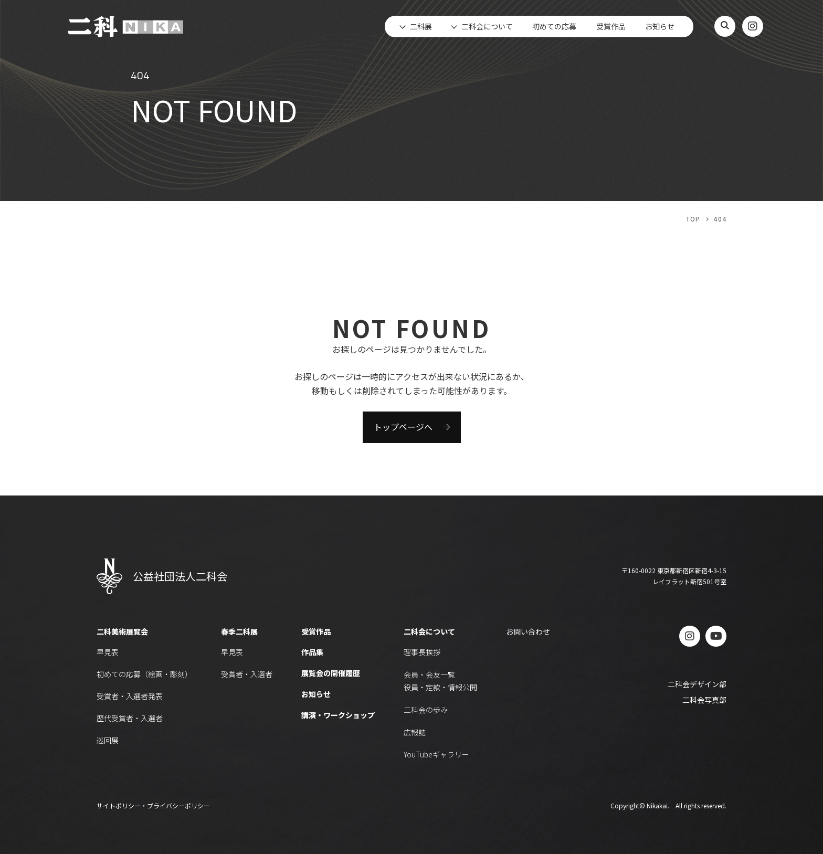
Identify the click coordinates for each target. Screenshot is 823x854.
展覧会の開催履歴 (330, 673)
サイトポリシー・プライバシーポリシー (153, 805)
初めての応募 (554, 26)
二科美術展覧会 (122, 631)
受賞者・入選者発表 (130, 696)
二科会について (429, 631)
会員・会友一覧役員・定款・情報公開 (440, 680)
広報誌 (415, 732)
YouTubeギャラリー (436, 754)
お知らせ (659, 26)
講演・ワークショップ (338, 715)
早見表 (108, 652)
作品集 (312, 652)
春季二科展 (239, 631)
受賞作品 (611, 26)
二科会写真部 (704, 699)
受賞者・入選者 (246, 674)
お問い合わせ (528, 631)
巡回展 (108, 740)
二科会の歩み (426, 709)
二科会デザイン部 (697, 684)
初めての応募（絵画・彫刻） (144, 674)
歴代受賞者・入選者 (130, 718)
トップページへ (403, 426)
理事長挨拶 (422, 652)
